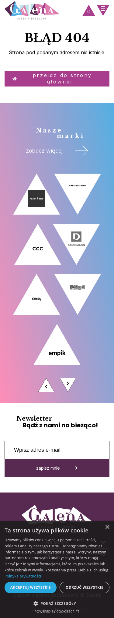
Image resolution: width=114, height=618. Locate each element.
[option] (57, 284)
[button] (57, 603)
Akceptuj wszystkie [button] (30, 587)
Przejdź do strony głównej (52, 78)
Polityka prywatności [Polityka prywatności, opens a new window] (23, 576)
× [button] (107, 527)
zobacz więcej (57, 151)
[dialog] (57, 569)
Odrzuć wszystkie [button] (84, 587)
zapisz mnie (57, 468)
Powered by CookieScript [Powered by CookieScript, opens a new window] (57, 611)
